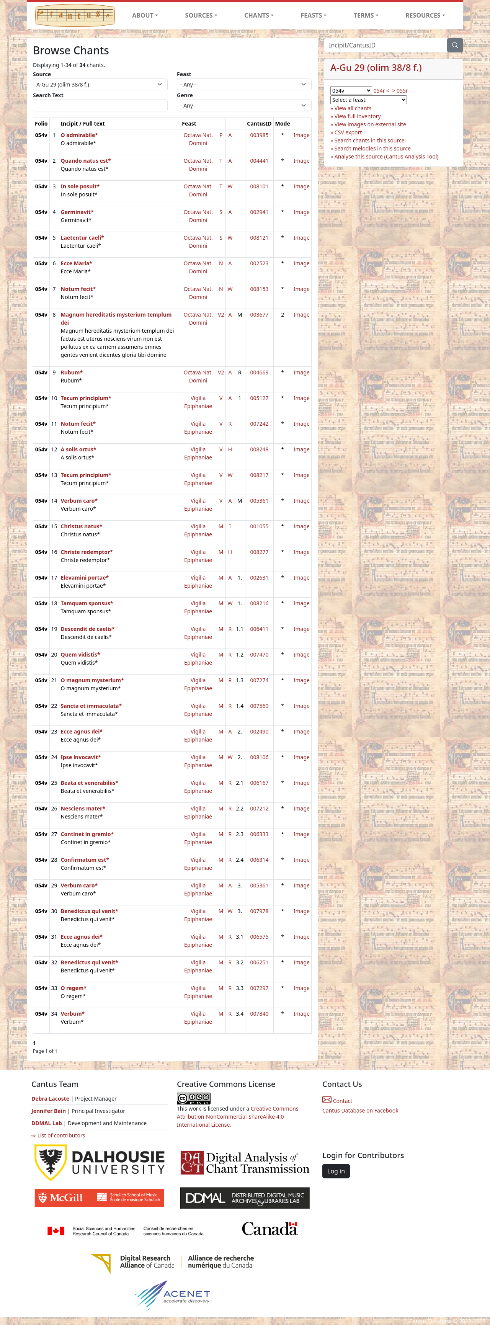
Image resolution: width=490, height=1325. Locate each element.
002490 (259, 731)
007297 (259, 988)
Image (302, 135)
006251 (259, 962)
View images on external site (370, 124)
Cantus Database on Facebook (360, 1110)
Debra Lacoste (50, 1098)
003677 (259, 314)
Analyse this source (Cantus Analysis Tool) (387, 156)
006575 (259, 936)
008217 (259, 475)
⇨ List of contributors (58, 1135)
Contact (337, 1100)
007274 (259, 680)
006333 (259, 834)
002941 (259, 212)
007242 (259, 423)
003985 (259, 135)
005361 (259, 500)
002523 (259, 263)
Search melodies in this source (373, 148)
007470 (259, 654)
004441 (259, 160)
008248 (259, 449)
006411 (259, 628)
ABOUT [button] (143, 15)
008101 (259, 186)
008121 (259, 237)
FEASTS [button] (311, 15)
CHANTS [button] (256, 15)
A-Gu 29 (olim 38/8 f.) (376, 67)
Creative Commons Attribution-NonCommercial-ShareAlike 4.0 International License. (238, 1116)
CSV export (348, 132)
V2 (221, 314)
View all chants (353, 108)
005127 (259, 398)
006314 (259, 859)
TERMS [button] (364, 15)
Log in (336, 1171)
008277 (259, 551)
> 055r (400, 90)
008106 (259, 757)
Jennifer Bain (49, 1110)
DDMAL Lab (46, 1123)
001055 (259, 526)
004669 (259, 372)
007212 (259, 808)
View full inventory (358, 116)
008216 (259, 603)
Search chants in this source (370, 140)
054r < (381, 90)
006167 (259, 782)
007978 (259, 911)
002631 (259, 577)
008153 (259, 288)
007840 (259, 1013)
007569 (259, 705)
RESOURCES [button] (423, 15)
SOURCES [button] (199, 15)
